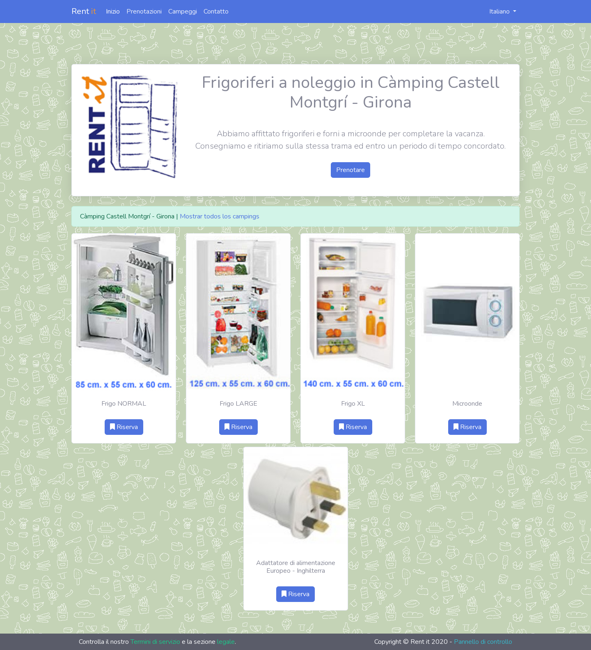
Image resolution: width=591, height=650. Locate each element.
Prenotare (350, 170)
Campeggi (182, 11)
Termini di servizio (155, 641)
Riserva (124, 427)
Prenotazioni (144, 11)
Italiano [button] (495, 11)
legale (226, 641)
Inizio (113, 11)
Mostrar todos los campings (219, 216)
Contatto (216, 11)
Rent (83, 11)
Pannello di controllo (483, 641)
